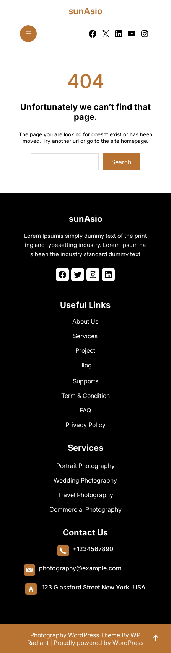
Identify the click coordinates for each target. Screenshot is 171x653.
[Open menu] (28, 33)
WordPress (127, 642)
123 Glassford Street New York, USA (93, 587)
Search (121, 162)
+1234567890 (93, 549)
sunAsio (85, 11)
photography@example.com (80, 568)
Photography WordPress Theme (75, 635)
